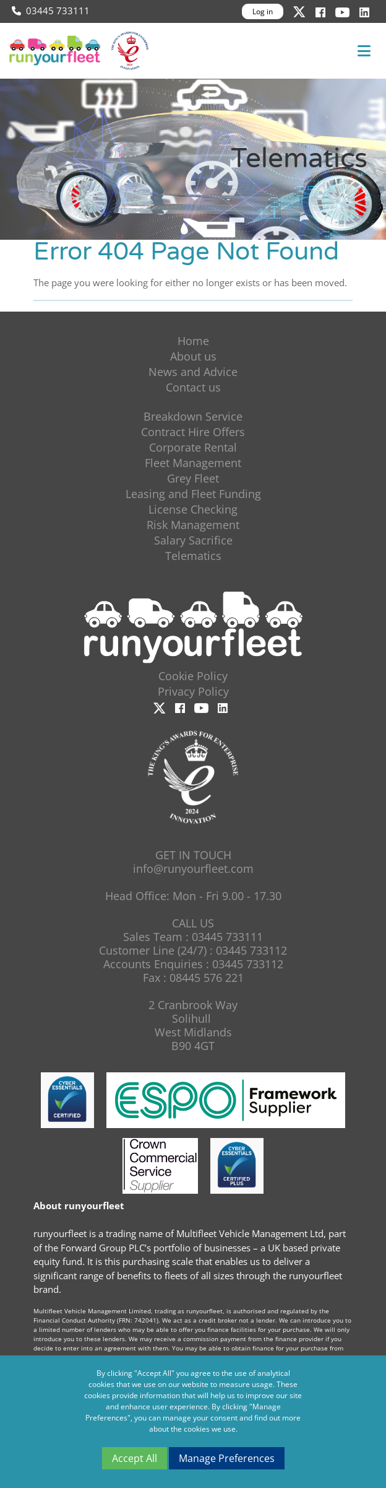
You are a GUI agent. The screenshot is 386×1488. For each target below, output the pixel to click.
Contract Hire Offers (193, 431)
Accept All (134, 1458)
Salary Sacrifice (193, 540)
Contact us (193, 387)
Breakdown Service (193, 416)
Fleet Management (193, 462)
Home (193, 340)
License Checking (193, 509)
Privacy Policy (193, 691)
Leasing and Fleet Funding (193, 493)
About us (193, 356)
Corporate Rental (193, 447)
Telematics (193, 555)
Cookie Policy (193, 675)
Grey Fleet (193, 478)
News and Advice (193, 371)
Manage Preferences (227, 1458)
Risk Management (193, 524)
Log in (262, 11)
